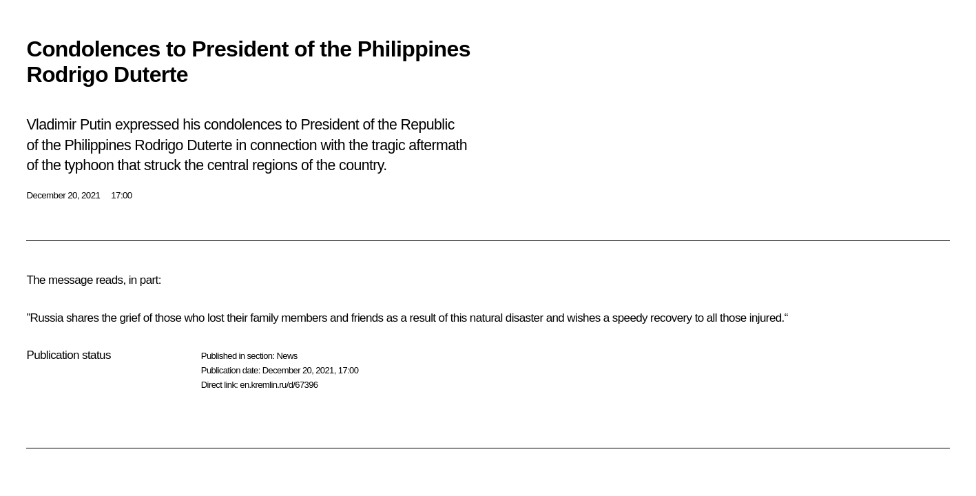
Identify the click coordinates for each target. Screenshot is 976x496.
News (286, 356)
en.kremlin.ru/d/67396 (279, 385)
